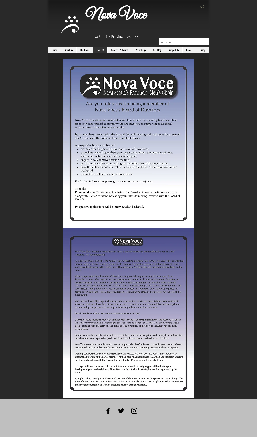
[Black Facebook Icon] (108, 411)
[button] (202, 5)
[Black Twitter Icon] (121, 411)
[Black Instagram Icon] (134, 411)
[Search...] (183, 41)
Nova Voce (115, 15)
